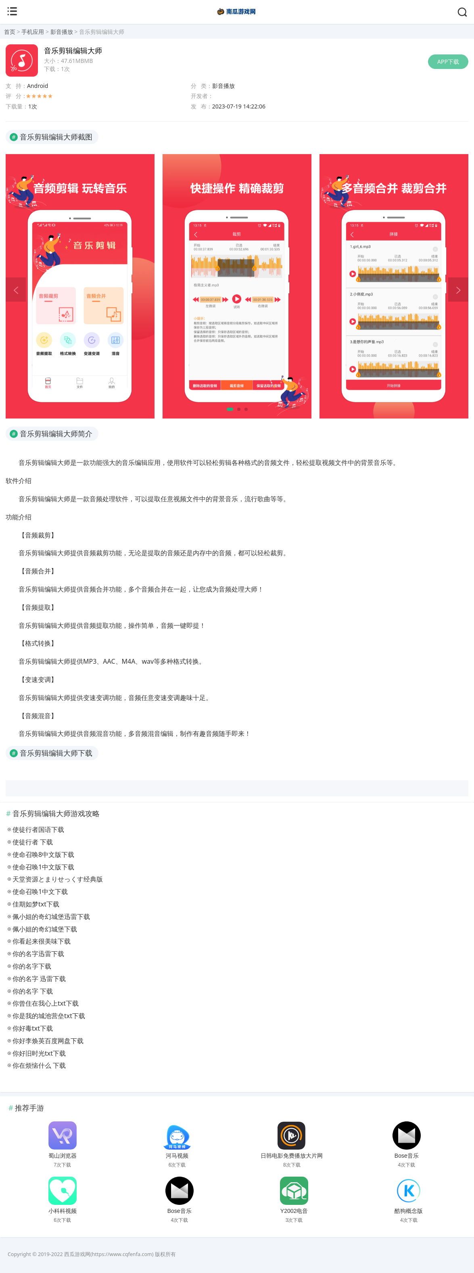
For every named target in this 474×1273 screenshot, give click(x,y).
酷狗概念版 (409, 1211)
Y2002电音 (294, 1211)
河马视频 (177, 1155)
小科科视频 (62, 1211)
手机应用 (32, 31)
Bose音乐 (407, 1155)
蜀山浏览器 (62, 1155)
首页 (9, 31)
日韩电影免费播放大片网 (292, 1155)
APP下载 (448, 61)
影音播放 (61, 31)
